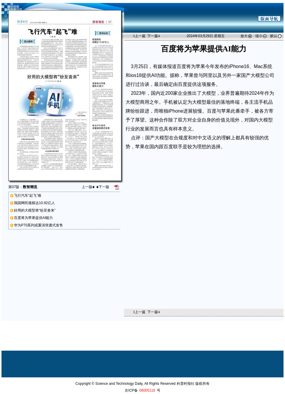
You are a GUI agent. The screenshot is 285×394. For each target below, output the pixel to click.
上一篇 (139, 36)
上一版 (88, 187)
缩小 (261, 36)
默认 (276, 36)
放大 (246, 36)
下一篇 (153, 36)
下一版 (102, 187)
